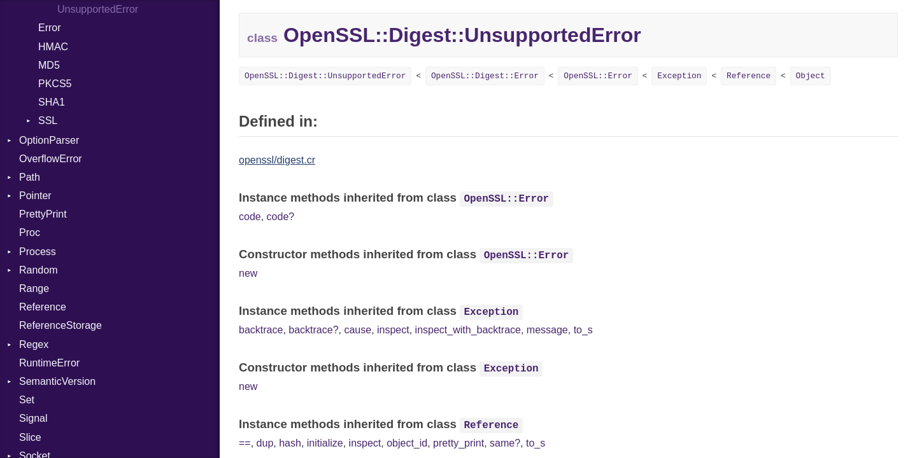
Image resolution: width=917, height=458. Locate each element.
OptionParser (49, 140)
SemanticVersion (57, 381)
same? (505, 443)
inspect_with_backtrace (468, 329)
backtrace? (313, 329)
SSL (47, 120)
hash (290, 443)
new (248, 273)
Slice (30, 437)
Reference (42, 307)
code (250, 216)
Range (34, 288)
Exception (679, 76)
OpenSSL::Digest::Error (485, 76)
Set (26, 399)
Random (38, 270)
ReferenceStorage (60, 325)
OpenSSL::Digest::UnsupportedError (325, 76)
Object (810, 76)
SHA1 (51, 102)
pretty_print (458, 443)
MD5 (49, 65)
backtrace (261, 329)
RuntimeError (49, 362)
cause (357, 329)
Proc (29, 232)
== (245, 443)
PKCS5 (54, 83)
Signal (33, 418)
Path (29, 177)
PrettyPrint (43, 214)
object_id (407, 443)
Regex (33, 344)
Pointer (35, 195)
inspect (393, 329)
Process (37, 251)
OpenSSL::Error (598, 76)
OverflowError (50, 158)
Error (49, 27)
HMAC (53, 46)
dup (265, 443)
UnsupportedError (97, 9)
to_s (583, 329)
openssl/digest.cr (277, 160)
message (547, 329)
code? (281, 216)
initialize (325, 443)
